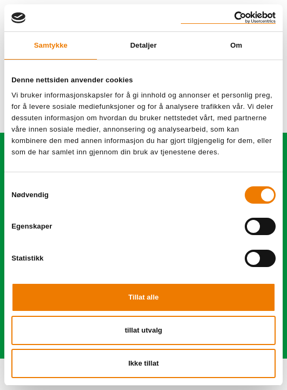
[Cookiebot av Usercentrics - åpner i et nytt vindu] (228, 17)
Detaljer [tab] (144, 45)
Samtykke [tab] (51, 45)
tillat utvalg (143, 330)
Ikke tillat (143, 363)
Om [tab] (236, 45)
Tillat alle (143, 297)
